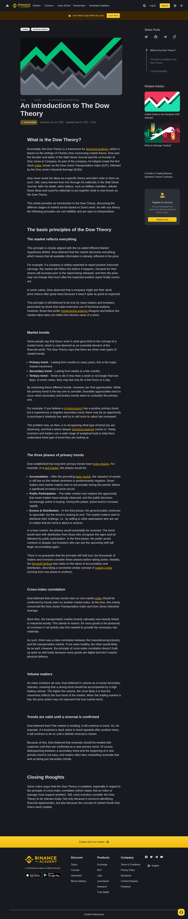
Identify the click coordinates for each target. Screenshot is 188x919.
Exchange (102, 864)
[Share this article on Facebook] (155, 37)
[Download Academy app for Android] (51, 875)
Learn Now (113, 15)
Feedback (126, 886)
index (37, 165)
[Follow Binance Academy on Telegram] (156, 857)
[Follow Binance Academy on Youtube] (161, 857)
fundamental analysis (74, 310)
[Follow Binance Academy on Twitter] (151, 857)
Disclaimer (126, 875)
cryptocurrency (73, 408)
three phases (101, 463)
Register (164, 6)
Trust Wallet (103, 892)
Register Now (162, 219)
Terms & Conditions (131, 864)
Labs (99, 875)
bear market (83, 476)
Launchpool (103, 881)
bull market (52, 467)
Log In (153, 5)
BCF (99, 870)
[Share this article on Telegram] (165, 37)
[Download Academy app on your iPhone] (33, 875)
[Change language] (175, 5)
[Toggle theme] (181, 5)
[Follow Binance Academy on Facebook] (146, 857)
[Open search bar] (143, 5)
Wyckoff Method (42, 563)
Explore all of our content (94, 842)
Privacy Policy (128, 870)
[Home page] (21, 5)
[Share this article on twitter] (146, 37)
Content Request (129, 881)
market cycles (103, 567)
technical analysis (97, 149)
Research (102, 886)
